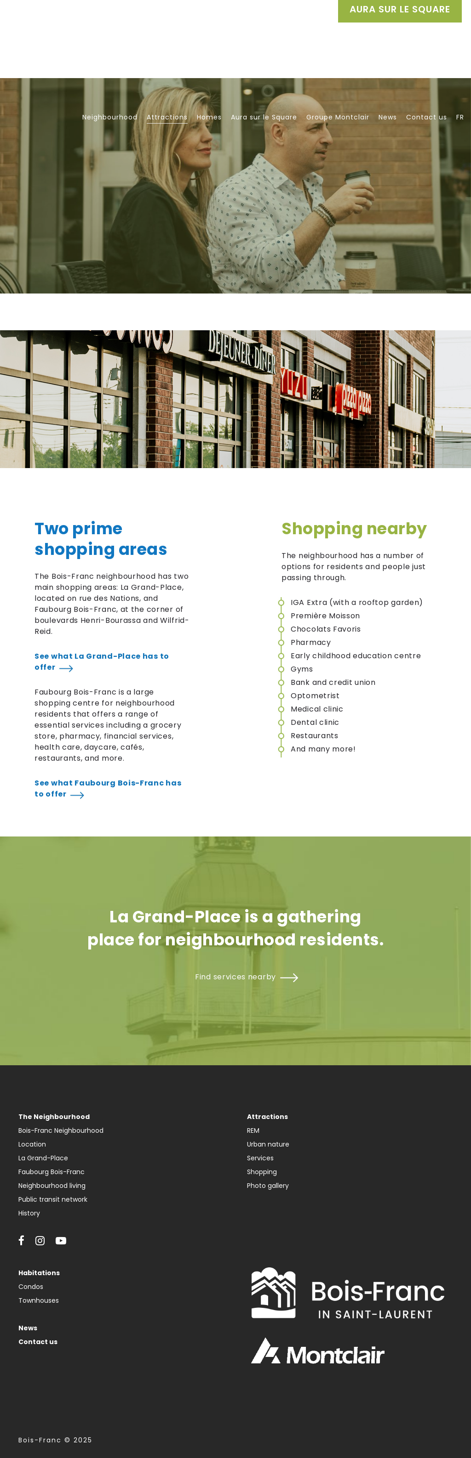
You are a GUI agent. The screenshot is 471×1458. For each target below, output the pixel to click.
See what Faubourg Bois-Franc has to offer (107, 788)
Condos (30, 1286)
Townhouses (38, 1300)
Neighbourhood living (52, 1185)
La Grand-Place (43, 1158)
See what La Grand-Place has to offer (101, 661)
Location (32, 1144)
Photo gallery (268, 1185)
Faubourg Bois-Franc (51, 1171)
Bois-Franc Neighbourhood (60, 1130)
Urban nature (268, 1144)
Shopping (262, 1171)
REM (253, 1130)
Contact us (37, 1341)
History (29, 1213)
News (27, 1328)
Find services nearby (235, 977)
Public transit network (52, 1199)
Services (260, 1158)
